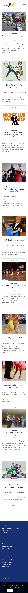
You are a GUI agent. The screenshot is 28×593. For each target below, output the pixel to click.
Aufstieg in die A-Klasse (14, 240)
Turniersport (17, 184)
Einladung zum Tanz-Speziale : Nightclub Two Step (14, 135)
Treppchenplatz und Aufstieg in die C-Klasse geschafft (14, 189)
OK (10, 590)
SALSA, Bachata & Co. (14, 338)
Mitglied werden (17, 1)
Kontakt (10, 1)
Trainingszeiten (5, 578)
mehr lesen (17, 590)
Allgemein (14, 33)
